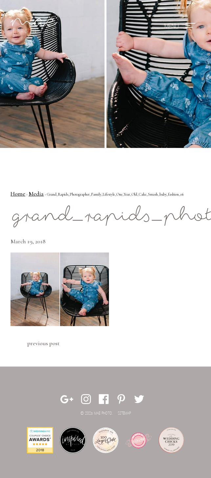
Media (36, 193)
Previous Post (43, 343)
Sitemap (124, 413)
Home (18, 193)
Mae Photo (35, 26)
